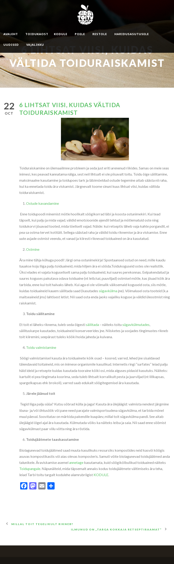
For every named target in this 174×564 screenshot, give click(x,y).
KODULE (101, 474)
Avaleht (10, 34)
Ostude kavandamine (42, 203)
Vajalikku (35, 45)
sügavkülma (108, 291)
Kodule (60, 34)
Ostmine (32, 249)
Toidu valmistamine (41, 347)
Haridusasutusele (131, 34)
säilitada (92, 324)
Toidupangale (29, 468)
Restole (99, 34)
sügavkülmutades (136, 324)
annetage (76, 462)
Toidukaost (36, 34)
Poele (80, 34)
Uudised (11, 45)
